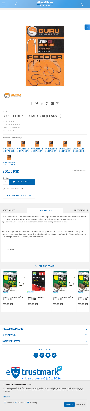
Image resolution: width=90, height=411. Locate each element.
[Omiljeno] (82, 6)
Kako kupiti (9, 210)
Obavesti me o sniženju (78, 170)
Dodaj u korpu (24, 182)
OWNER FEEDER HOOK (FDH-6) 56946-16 (14, 298)
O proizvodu (45, 210)
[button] (16, 4)
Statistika (21, 403)
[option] (45, 56)
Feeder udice (8, 122)
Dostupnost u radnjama (19, 196)
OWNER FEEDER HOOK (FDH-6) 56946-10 (64, 298)
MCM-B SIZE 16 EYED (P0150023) (36, 298)
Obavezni (10, 403)
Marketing (33, 403)
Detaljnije (6, 397)
